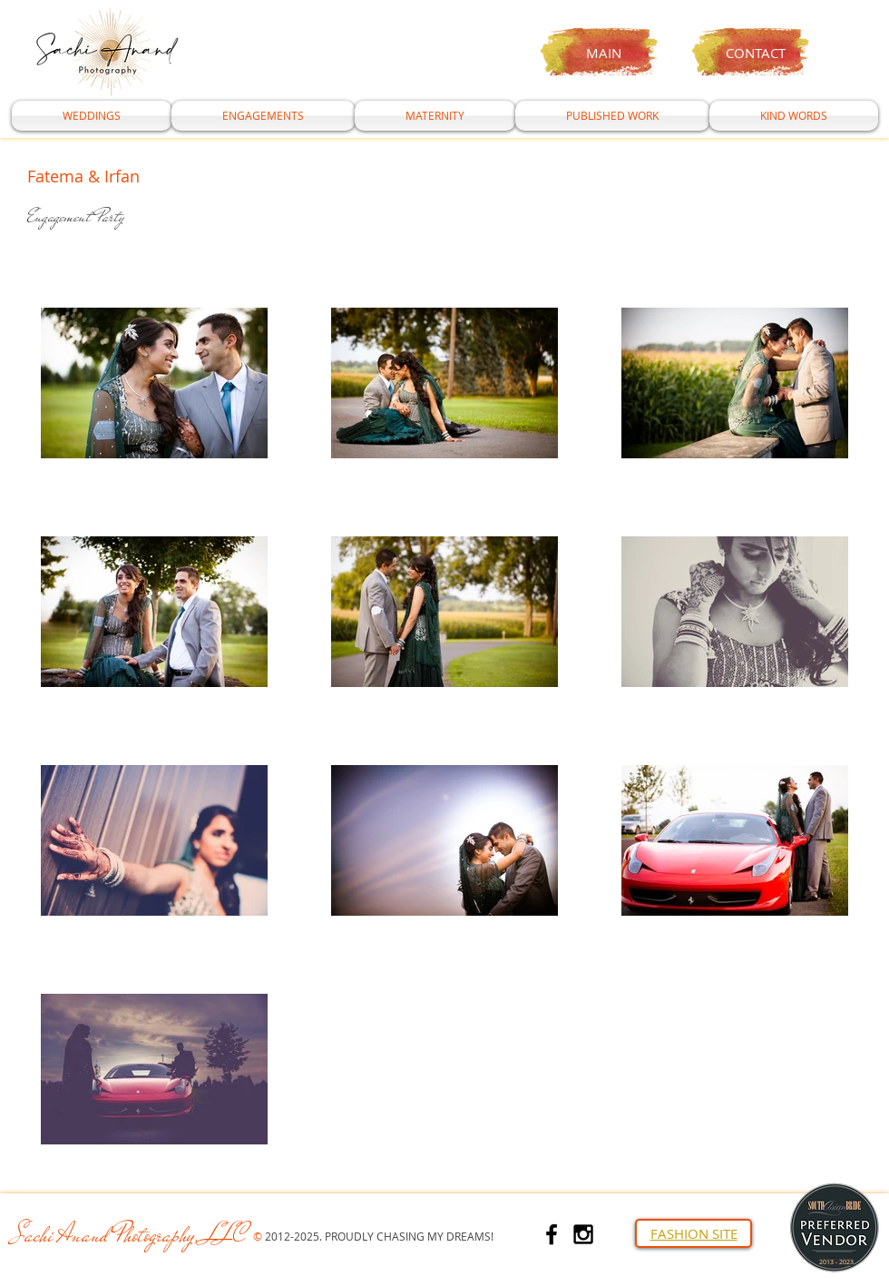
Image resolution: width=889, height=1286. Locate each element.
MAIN (603, 53)
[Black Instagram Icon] (583, 1234)
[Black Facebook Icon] (551, 1234)
